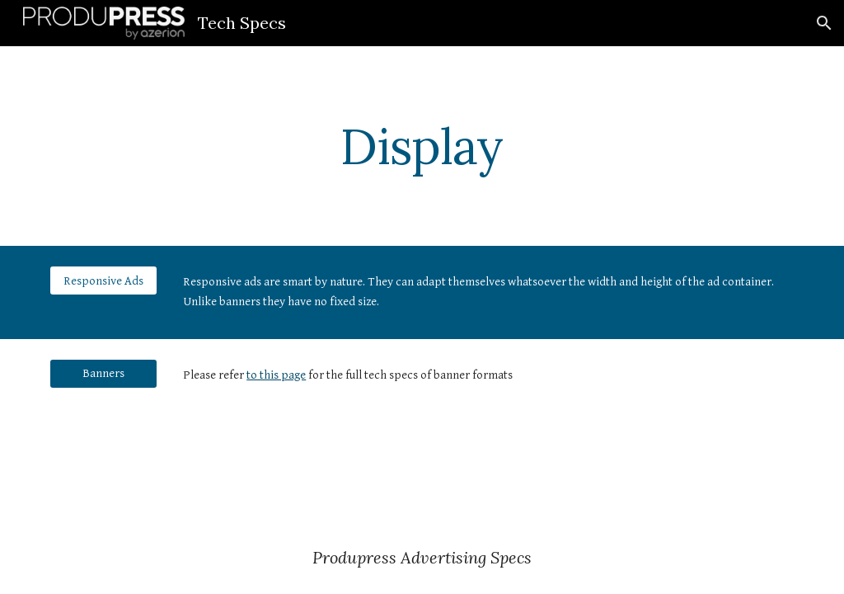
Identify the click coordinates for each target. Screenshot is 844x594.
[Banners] (103, 374)
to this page (276, 375)
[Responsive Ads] (103, 280)
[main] (421, 146)
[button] (824, 23)
